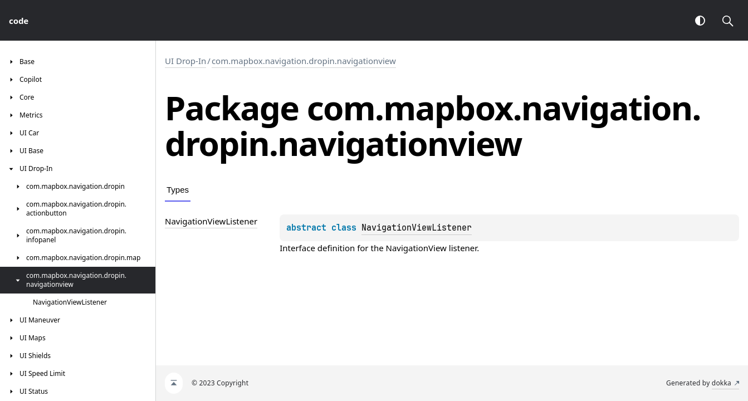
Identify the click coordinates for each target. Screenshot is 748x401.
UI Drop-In (185, 60)
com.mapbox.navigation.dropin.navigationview (304, 60)
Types (178, 189)
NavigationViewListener (416, 227)
